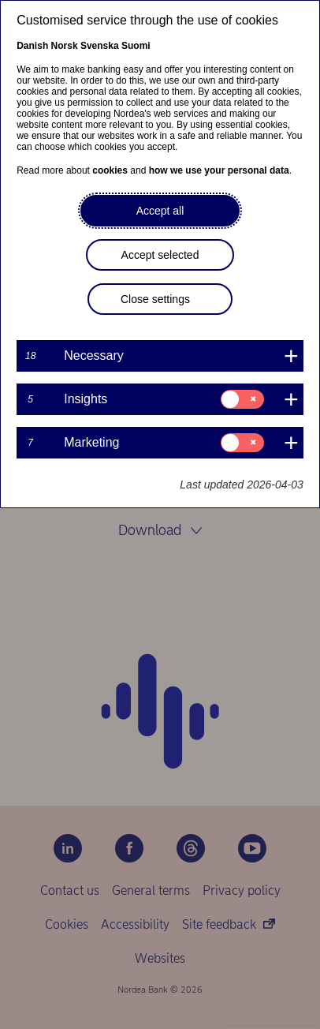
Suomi (136, 45)
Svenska (99, 45)
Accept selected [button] (160, 255)
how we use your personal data (219, 170)
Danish (32, 45)
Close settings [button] (155, 299)
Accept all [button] (160, 210)
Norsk (64, 45)
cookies (110, 170)
